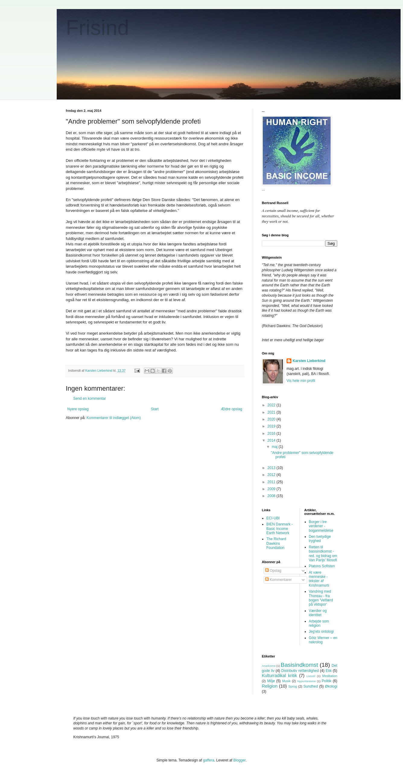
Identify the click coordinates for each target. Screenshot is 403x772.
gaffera (208, 760)
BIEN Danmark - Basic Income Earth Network (279, 528)
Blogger (239, 760)
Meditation (329, 676)
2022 (272, 405)
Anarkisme (268, 665)
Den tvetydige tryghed (320, 538)
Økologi (331, 686)
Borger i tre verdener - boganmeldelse (321, 526)
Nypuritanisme (306, 681)
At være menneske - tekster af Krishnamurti (319, 579)
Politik (327, 681)
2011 (272, 482)
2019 (272, 426)
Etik (328, 671)
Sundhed (310, 686)
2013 (272, 468)
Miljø (271, 681)
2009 (272, 489)
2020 (272, 419)
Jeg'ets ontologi (321, 631)
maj (275, 447)
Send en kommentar (89, 398)
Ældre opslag (231, 409)
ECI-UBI (273, 518)
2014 (272, 440)
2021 (272, 412)
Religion (270, 686)
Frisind (97, 27)
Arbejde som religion (319, 623)
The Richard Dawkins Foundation (276, 543)
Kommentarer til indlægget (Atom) (114, 418)
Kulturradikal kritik (279, 675)
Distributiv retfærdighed (300, 671)
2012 (272, 475)
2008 (272, 496)
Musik (286, 681)
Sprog (292, 686)
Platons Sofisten (322, 566)
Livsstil (310, 676)
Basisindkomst (299, 665)
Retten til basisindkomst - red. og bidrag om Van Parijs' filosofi (323, 553)
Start (154, 409)
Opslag (273, 571)
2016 (272, 433)
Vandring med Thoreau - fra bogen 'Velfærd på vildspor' (321, 598)
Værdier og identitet (318, 613)
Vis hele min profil (301, 381)
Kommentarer (278, 580)
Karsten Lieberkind (309, 361)
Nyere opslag (78, 409)
